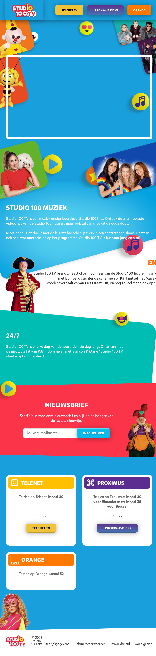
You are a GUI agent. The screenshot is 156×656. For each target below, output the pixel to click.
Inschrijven (93, 433)
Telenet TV (69, 10)
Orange (139, 10)
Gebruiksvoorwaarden (90, 644)
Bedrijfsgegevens (57, 644)
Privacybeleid (120, 644)
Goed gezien (143, 644)
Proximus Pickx (106, 10)
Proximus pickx (118, 528)
